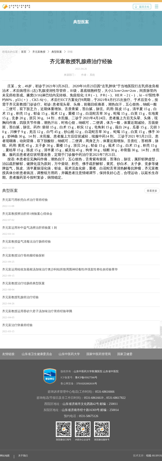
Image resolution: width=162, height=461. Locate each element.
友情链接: (8, 354)
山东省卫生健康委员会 (37, 354)
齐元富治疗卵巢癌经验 (17, 325)
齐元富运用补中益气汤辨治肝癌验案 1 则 (29, 227)
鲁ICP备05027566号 (86, 377)
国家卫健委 (124, 354)
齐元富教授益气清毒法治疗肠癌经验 (26, 241)
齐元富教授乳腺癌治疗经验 (20, 297)
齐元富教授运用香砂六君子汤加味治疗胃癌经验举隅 (37, 311)
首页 (23, 51)
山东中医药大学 (69, 354)
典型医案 (56, 51)
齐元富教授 (38, 51)
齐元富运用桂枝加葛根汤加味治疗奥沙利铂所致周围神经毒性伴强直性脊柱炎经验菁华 (60, 269)
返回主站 (142, 6)
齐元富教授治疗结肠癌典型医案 (23, 283)
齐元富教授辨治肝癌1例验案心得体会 (27, 213)
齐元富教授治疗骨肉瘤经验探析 (23, 255)
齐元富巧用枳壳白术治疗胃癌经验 (25, 199)
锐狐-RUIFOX (154, 455)
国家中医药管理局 (98, 354)
